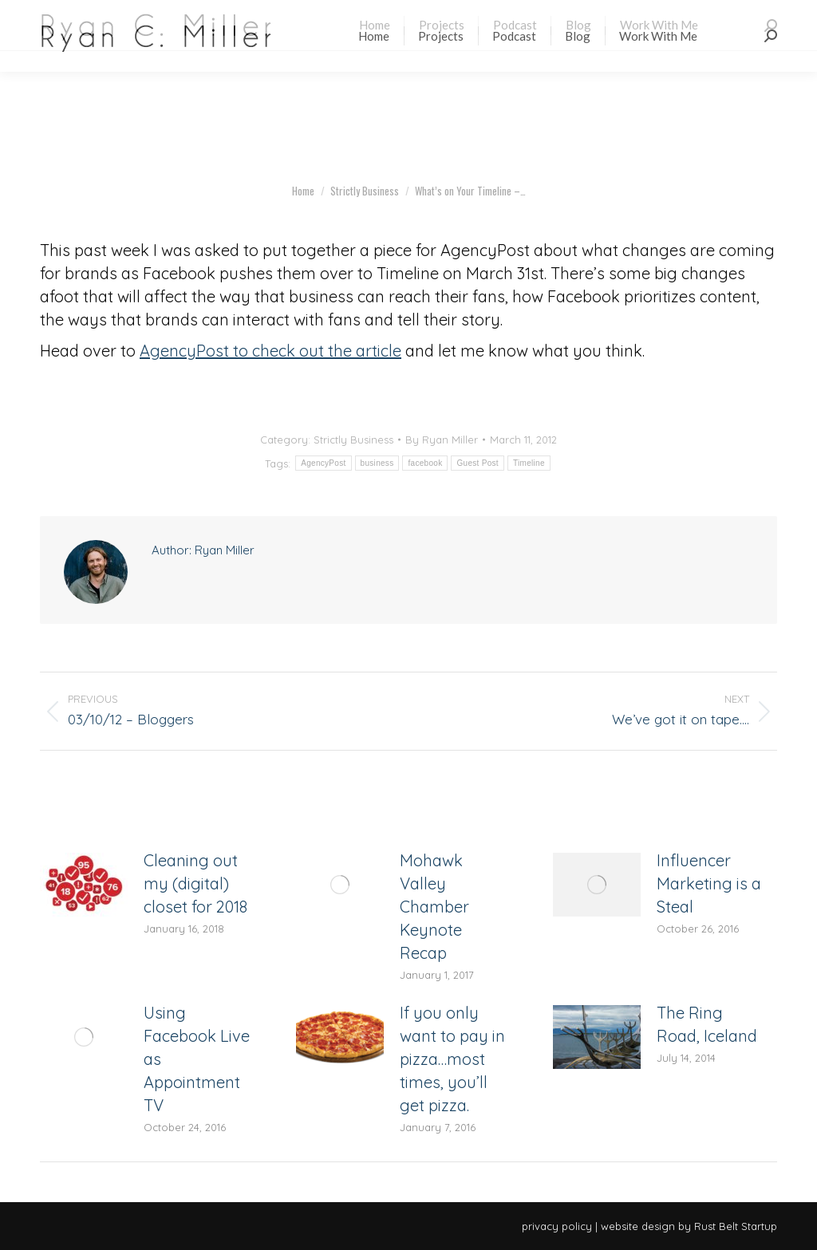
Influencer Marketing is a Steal (709, 883)
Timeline (529, 463)
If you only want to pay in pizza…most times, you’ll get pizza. (452, 1059)
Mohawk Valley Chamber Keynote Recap (434, 906)
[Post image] (84, 885)
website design (638, 1226)
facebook (425, 463)
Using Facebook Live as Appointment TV (197, 1059)
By (441, 439)
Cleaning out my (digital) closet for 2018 (195, 883)
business (377, 463)
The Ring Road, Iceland (707, 1024)
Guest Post (477, 463)
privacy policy (557, 1226)
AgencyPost (323, 463)
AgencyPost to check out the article (270, 351)
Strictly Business (353, 439)
